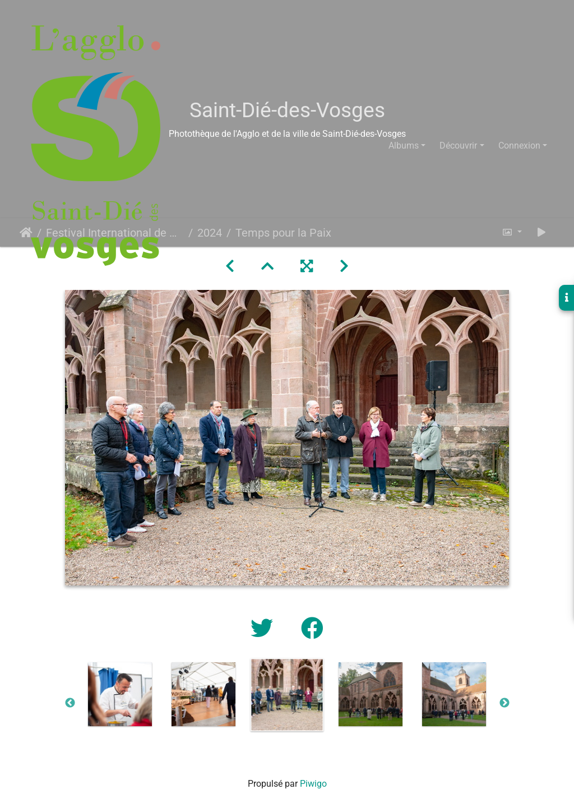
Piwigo (313, 783)
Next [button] (504, 703)
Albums (403, 145)
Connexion (519, 145)
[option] (120, 694)
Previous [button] (70, 703)
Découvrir (458, 145)
